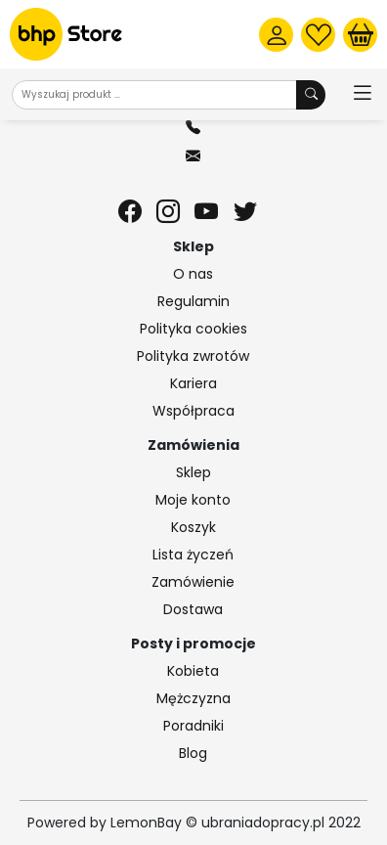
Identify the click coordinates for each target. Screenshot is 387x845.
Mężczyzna (193, 698)
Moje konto (193, 500)
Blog (193, 753)
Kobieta (193, 671)
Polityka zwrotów (193, 356)
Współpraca (193, 411)
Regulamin (193, 301)
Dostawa (193, 609)
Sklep (193, 472)
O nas (193, 274)
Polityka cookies (193, 328)
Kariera (193, 383)
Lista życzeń (193, 554)
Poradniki (193, 725)
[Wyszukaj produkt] (310, 95)
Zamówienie (193, 582)
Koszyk (193, 527)
